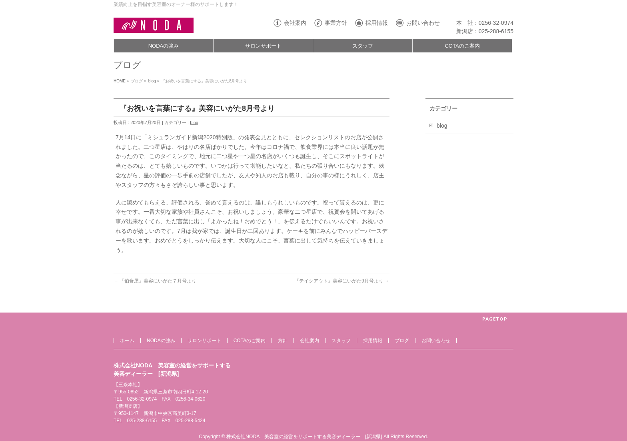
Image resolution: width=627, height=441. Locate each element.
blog (152, 81)
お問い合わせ (423, 23)
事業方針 (336, 23)
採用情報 (376, 23)
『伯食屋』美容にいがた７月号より (155, 281)
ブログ (402, 340)
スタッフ (341, 340)
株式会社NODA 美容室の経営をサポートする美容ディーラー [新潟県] (304, 436)
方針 (283, 340)
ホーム (127, 340)
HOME (120, 81)
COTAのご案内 (250, 340)
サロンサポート (204, 340)
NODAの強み (161, 340)
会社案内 (295, 23)
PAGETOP (494, 318)
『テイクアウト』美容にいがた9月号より (341, 281)
